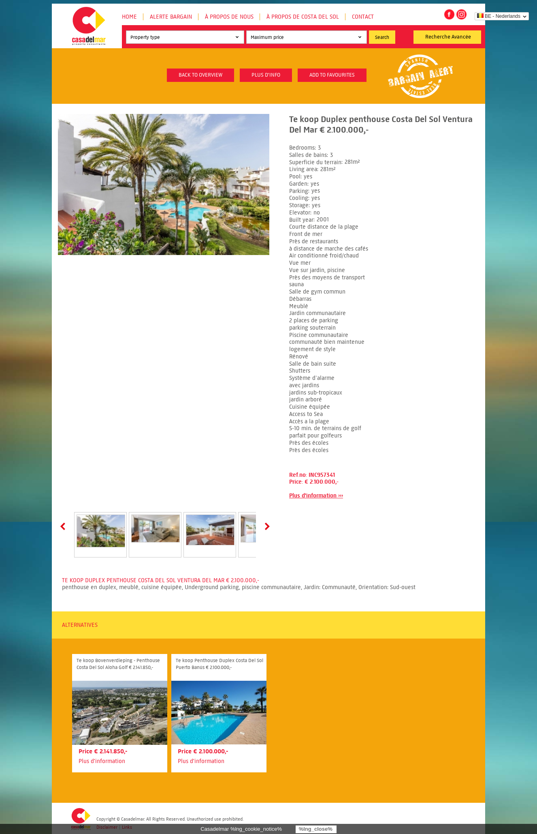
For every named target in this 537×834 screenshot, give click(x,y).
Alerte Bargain (171, 16)
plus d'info (265, 75)
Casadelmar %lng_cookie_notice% (241, 829)
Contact (363, 16)
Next (265, 526)
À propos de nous (229, 16)
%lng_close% (315, 829)
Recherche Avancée (448, 37)
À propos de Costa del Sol (302, 16)
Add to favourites (332, 75)
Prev (64, 526)
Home (129, 16)
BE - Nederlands (498, 16)
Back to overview (200, 75)
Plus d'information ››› (316, 495)
